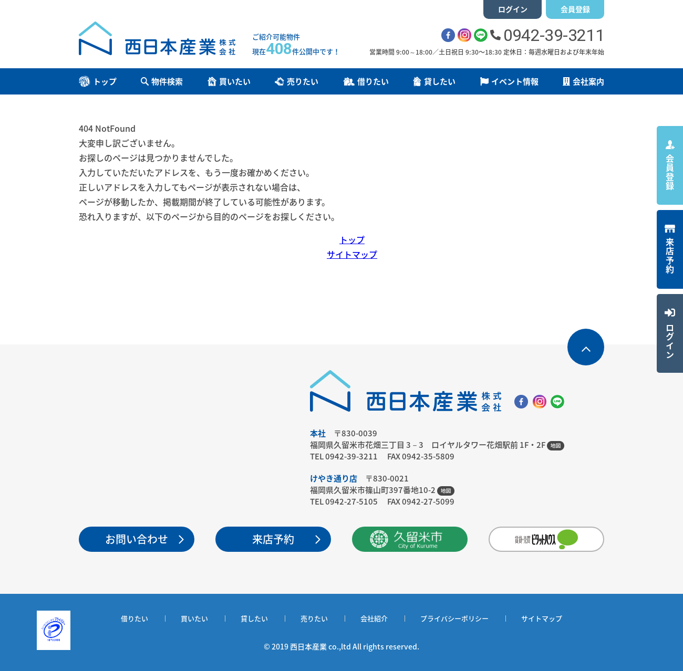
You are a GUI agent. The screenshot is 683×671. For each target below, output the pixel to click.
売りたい (314, 618)
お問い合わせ (136, 539)
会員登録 (575, 9)
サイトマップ (352, 254)
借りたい (134, 618)
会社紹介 (374, 618)
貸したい (254, 618)
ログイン (512, 9)
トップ (352, 239)
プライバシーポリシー (454, 618)
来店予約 (273, 539)
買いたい (194, 618)
